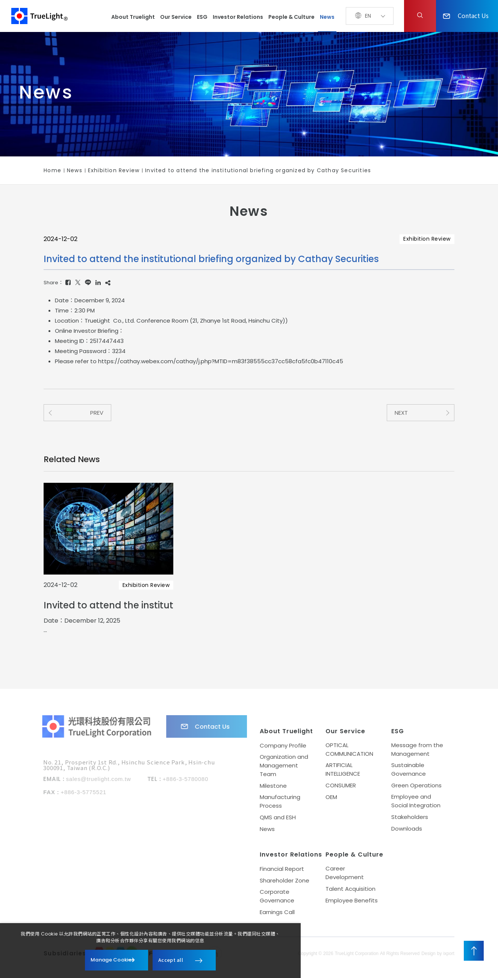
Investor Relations (238, 17)
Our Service (176, 17)
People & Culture (291, 17)
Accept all (170, 959)
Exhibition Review (113, 170)
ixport (448, 955)
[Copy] (108, 282)
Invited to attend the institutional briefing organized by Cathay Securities (258, 170)
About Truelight (133, 17)
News (327, 17)
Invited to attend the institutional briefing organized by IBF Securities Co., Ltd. (108, 605)
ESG (202, 17)
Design (428, 955)
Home (52, 170)
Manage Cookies (112, 959)
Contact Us (466, 15)
